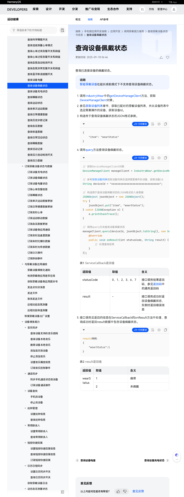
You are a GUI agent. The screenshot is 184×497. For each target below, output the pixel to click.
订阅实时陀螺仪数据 (38, 241)
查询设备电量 (35, 79)
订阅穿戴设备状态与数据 (38, 166)
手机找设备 (36, 396)
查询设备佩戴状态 (37, 85)
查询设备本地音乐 (40, 339)
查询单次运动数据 (37, 108)
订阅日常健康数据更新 (40, 206)
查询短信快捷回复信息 (43, 454)
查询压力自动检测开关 (40, 154)
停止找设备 (36, 402)
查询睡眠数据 (35, 143)
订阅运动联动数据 (37, 218)
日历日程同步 (35, 465)
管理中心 (162, 9)
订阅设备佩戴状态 (37, 177)
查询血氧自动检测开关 (40, 62)
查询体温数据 (35, 131)
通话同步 (32, 373)
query (89, 150)
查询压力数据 (35, 160)
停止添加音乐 (37, 356)
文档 (151, 9)
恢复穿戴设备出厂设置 (37, 316)
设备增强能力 (32, 321)
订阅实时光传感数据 (38, 247)
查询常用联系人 (39, 437)
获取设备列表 (94, 106)
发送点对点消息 (36, 287)
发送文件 (32, 293)
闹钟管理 (32, 408)
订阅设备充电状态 (37, 172)
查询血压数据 (35, 126)
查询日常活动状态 (37, 137)
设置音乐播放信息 (40, 362)
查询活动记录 (35, 149)
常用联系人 (33, 425)
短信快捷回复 (35, 442)
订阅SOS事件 (35, 252)
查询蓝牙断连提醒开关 (40, 74)
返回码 (157, 284)
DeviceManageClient (93, 100)
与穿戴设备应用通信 (36, 264)
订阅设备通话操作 (40, 385)
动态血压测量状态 (37, 488)
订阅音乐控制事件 (40, 367)
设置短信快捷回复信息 (43, 448)
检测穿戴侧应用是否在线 (41, 275)
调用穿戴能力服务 (134, 31)
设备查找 (32, 391)
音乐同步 (32, 327)
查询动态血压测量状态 (43, 494)
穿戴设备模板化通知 (38, 270)
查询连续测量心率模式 (40, 45)
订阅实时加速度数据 (38, 235)
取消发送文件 (35, 298)
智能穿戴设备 (88, 84)
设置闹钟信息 (37, 414)
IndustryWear (95, 96)
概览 (77, 19)
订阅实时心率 (35, 212)
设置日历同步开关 (40, 471)
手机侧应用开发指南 (95, 31)
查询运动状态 (35, 103)
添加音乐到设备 (39, 350)
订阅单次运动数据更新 (40, 200)
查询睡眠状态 (35, 97)
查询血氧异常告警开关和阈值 (43, 68)
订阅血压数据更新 (37, 223)
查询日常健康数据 (37, 114)
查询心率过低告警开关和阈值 (43, 56)
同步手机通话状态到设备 (44, 379)
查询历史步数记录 (37, 120)
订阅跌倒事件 (35, 258)
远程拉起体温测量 (37, 310)
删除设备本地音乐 (40, 344)
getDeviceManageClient (125, 96)
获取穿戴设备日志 (37, 483)
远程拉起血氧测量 (37, 304)
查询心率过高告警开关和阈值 (43, 51)
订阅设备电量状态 (37, 183)
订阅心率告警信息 (37, 189)
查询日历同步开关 (40, 477)
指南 (90, 19)
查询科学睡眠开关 (37, 39)
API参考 (104, 19)
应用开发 (115, 31)
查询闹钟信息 (37, 419)
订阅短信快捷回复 (40, 460)
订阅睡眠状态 (35, 195)
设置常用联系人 (39, 431)
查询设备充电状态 (37, 91)
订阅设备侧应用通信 (38, 229)
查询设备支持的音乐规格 (44, 333)
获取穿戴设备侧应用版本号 (42, 281)
